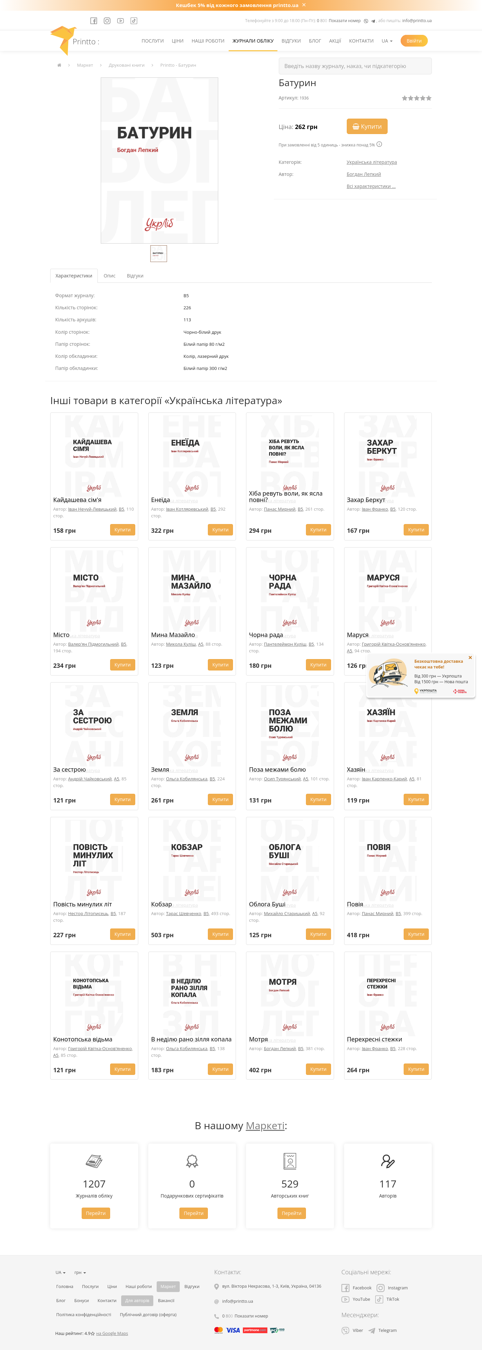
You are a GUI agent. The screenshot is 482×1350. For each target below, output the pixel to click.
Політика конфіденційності (83, 1314)
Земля (160, 769)
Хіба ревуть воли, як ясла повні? (286, 496)
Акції (335, 41)
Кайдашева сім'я (77, 500)
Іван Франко (375, 509)
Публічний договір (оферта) (148, 1314)
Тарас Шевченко (183, 913)
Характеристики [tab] (74, 275)
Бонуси (81, 1300)
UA (387, 41)
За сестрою (69, 769)
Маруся (358, 635)
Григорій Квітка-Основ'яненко (393, 644)
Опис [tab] (109, 275)
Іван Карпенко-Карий (384, 779)
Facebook (356, 1288)
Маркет (85, 65)
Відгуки (291, 41)
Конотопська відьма (82, 1039)
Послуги (153, 41)
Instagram (392, 1288)
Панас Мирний (279, 509)
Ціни (177, 41)
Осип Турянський (282, 779)
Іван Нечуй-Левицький (92, 509)
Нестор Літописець (88, 913)
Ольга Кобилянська (187, 779)
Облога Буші (267, 904)
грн (80, 1272)
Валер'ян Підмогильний (93, 644)
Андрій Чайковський (89, 779)
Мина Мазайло (173, 635)
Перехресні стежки (374, 1039)
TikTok (387, 1299)
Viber (352, 1330)
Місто (61, 635)
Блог (315, 41)
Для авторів (137, 1300)
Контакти (361, 41)
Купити (367, 126)
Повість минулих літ (82, 904)
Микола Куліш (181, 644)
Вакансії (166, 1300)
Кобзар (161, 904)
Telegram (382, 1330)
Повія (355, 904)
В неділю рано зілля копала (191, 1039)
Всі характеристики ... (371, 186)
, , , (271, 1286)
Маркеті (265, 1125)
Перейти (96, 1213)
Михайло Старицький (287, 913)
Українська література (372, 162)
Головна (64, 1286)
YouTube (355, 1299)
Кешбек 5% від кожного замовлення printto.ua (237, 5)
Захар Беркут (366, 500)
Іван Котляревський (187, 509)
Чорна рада (266, 635)
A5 (201, 644)
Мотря (258, 1039)
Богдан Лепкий (364, 174)
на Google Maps (112, 1333)
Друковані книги (127, 65)
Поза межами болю (277, 769)
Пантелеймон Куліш (285, 644)
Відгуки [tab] (135, 275)
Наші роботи (207, 41)
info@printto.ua (417, 20)
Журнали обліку (253, 41)
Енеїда (160, 500)
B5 (121, 509)
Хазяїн (356, 769)
